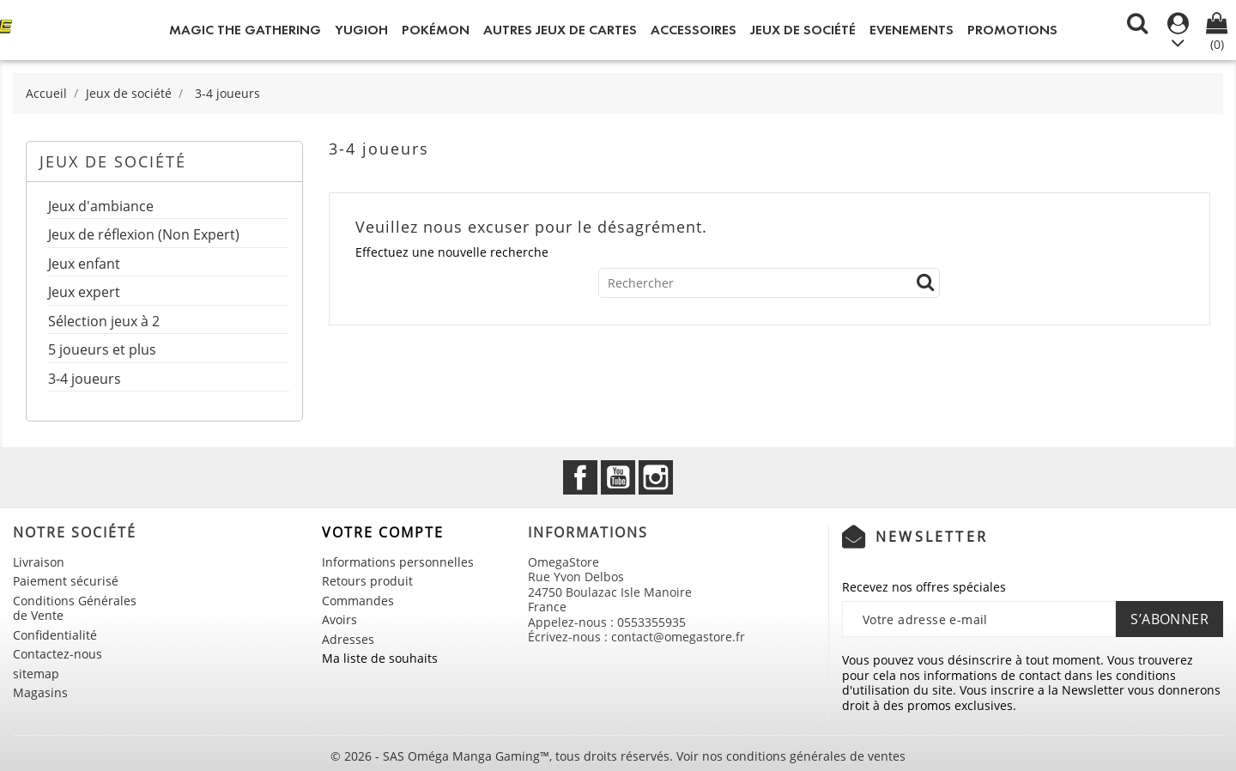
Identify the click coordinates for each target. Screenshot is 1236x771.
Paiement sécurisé (65, 581)
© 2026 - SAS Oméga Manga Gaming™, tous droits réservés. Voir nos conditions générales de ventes (618, 756)
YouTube (618, 477)
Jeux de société (803, 29)
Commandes (358, 600)
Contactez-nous (57, 654)
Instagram (656, 477)
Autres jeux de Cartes (560, 29)
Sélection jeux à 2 (104, 322)
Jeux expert (84, 293)
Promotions (1012, 29)
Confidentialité (55, 635)
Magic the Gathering (245, 29)
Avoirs (339, 619)
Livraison (38, 562)
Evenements (911, 29)
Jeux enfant (84, 265)
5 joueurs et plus (102, 351)
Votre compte (383, 532)
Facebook (580, 477)
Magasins (40, 692)
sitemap (36, 673)
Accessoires (693, 29)
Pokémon (436, 29)
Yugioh (361, 29)
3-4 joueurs (84, 380)
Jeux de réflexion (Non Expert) (143, 236)
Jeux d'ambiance (101, 207)
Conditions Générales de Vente (74, 608)
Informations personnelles (398, 562)
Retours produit (367, 581)
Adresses (348, 639)
